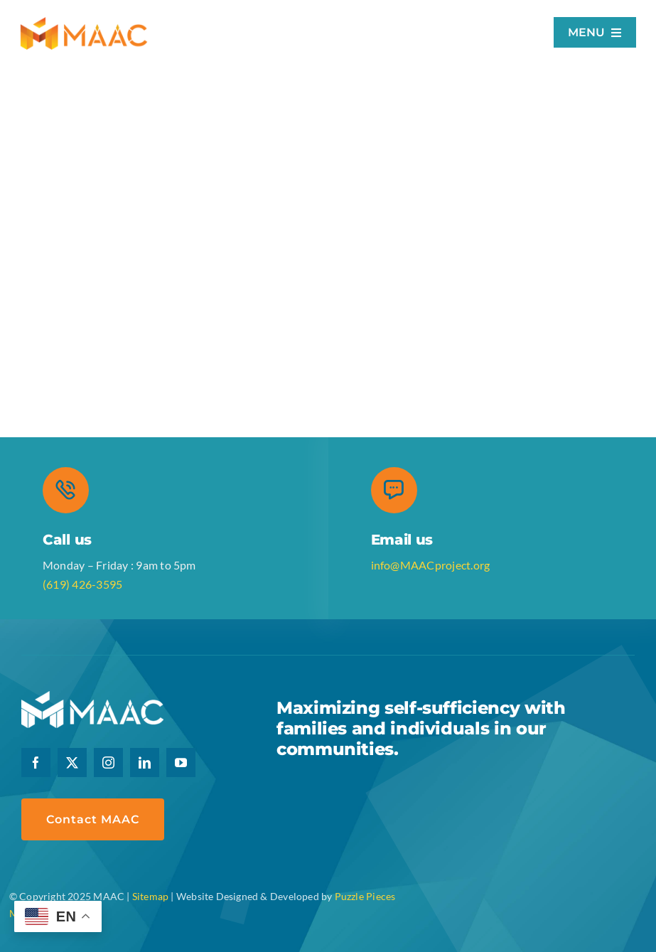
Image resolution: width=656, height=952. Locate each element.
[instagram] (108, 762)
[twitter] (72, 762)
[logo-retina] (84, 22)
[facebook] (35, 762)
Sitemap (150, 896)
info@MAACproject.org (430, 565)
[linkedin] (144, 762)
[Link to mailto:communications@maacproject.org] (394, 490)
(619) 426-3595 (82, 584)
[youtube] (180, 762)
